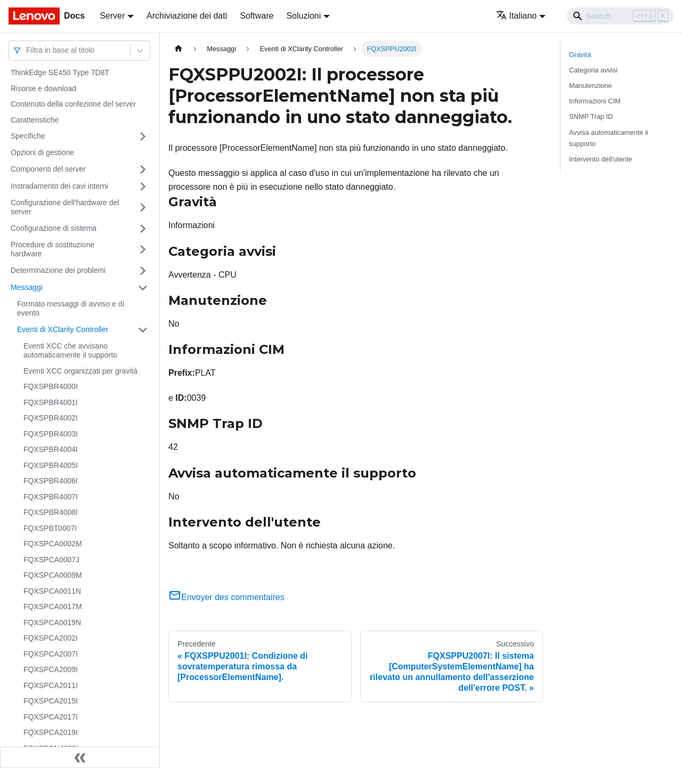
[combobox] (27, 50)
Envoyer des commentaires (226, 597)
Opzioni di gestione (42, 152)
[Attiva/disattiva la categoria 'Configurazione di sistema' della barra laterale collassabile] (143, 228)
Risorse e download (43, 88)
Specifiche (28, 136)
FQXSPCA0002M (52, 543)
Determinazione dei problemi (58, 270)
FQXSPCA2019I (50, 732)
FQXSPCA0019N (52, 622)
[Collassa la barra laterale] (80, 757)
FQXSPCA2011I (50, 685)
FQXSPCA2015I (50, 701)
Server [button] (112, 15)
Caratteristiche (35, 120)
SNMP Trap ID (591, 116)
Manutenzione (590, 86)
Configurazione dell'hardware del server (65, 207)
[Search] (620, 16)
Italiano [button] (516, 15)
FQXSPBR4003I (50, 434)
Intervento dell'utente (600, 159)
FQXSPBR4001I (50, 402)
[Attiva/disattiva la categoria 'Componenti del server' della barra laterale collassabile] (143, 169)
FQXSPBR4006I (50, 480)
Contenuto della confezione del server (73, 104)
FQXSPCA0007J (51, 559)
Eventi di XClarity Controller (62, 329)
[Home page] (178, 49)
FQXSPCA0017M (52, 606)
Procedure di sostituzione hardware (52, 249)
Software (256, 15)
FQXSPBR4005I (50, 465)
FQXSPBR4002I (50, 418)
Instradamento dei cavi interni (59, 186)
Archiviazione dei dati (187, 15)
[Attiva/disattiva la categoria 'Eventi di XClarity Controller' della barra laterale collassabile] (143, 329)
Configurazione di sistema (53, 228)
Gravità (580, 55)
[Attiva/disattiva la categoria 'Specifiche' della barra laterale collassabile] (143, 136)
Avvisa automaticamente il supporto (608, 138)
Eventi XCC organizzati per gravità (80, 371)
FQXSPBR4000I (50, 386)
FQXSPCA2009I (50, 669)
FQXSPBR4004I (50, 449)
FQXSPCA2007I (50, 654)
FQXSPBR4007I (50, 496)
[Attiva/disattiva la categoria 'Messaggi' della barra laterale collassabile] (143, 287)
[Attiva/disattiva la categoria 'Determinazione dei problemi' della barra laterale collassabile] (143, 270)
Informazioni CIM (595, 101)
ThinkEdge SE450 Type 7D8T (60, 72)
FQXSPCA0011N (52, 591)
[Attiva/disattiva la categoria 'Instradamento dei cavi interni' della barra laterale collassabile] (143, 186)
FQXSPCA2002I (50, 638)
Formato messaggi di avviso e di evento (70, 309)
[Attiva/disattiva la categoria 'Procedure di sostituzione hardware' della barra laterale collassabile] (143, 249)
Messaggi (27, 287)
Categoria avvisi (593, 70)
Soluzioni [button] (303, 15)
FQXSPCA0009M (52, 575)
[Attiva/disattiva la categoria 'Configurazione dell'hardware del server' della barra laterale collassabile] (143, 207)
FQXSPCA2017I (50, 717)
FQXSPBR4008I (50, 512)
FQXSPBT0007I (50, 528)
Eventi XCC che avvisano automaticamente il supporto (70, 351)
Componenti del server (48, 169)
